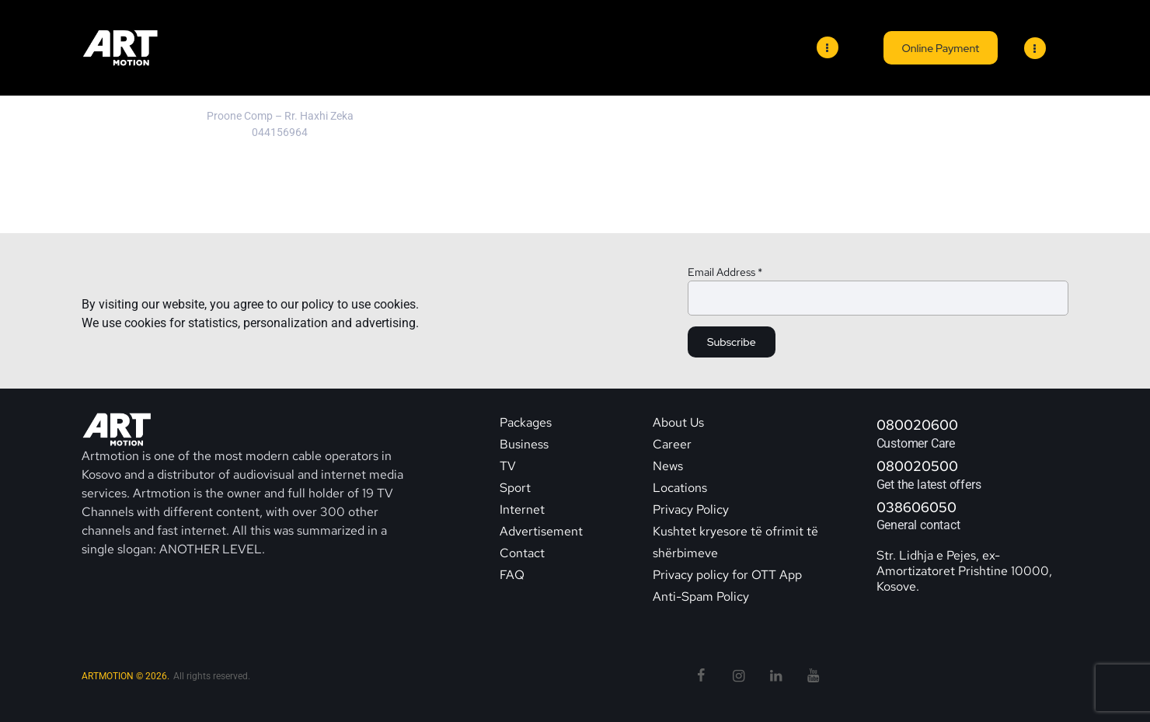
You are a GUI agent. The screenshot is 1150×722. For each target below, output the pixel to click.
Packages (526, 422)
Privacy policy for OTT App (727, 575)
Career (672, 444)
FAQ (512, 575)
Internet (522, 509)
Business (524, 444)
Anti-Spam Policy (701, 596)
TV (508, 466)
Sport (515, 488)
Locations (680, 488)
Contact (524, 553)
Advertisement (541, 531)
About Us (678, 422)
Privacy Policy (691, 509)
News (668, 466)
